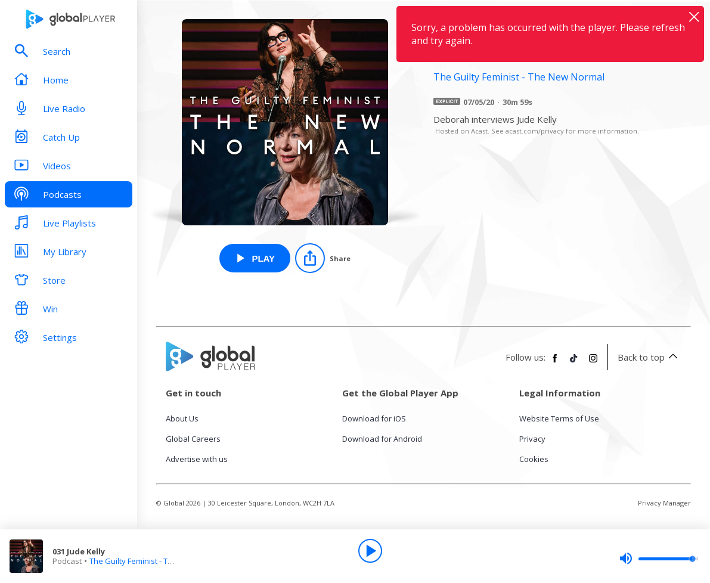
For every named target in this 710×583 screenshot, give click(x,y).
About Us (182, 418)
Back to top (649, 357)
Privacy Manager (664, 503)
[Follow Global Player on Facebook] (555, 363)
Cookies (533, 459)
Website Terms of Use (559, 418)
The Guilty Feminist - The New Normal (156, 561)
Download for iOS (374, 418)
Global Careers (193, 438)
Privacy (532, 438)
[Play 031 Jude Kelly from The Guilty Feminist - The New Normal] (254, 258)
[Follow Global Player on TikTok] (574, 363)
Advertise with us (197, 459)
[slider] (658, 558)
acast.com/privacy (535, 130)
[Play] (370, 551)
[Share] (323, 258)
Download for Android (382, 438)
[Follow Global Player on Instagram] (593, 363)
